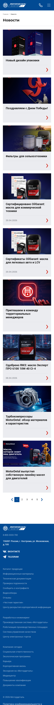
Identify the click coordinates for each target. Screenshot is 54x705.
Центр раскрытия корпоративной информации (27, 607)
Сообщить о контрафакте (16, 588)
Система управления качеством (19, 632)
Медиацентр (9, 675)
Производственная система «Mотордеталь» (25, 622)
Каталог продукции (12, 569)
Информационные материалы (18, 574)
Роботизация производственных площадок (25, 627)
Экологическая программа (16, 656)
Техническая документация (17, 578)
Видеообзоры (10, 593)
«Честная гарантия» (13, 602)
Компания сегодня (12, 647)
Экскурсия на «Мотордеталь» (18, 671)
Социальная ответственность (18, 651)
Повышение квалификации (17, 680)
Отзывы (7, 597)
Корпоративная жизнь (14, 666)
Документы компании (14, 685)
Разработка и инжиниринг (16, 617)
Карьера (7, 661)
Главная (5, 14)
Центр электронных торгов (17, 636)
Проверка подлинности (15, 583)
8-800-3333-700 (10, 535)
